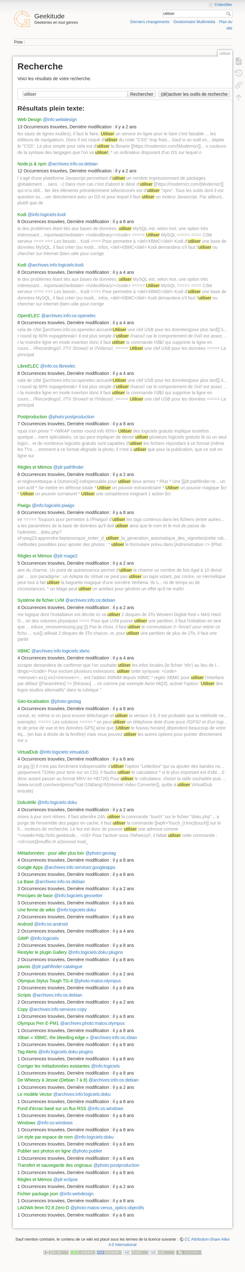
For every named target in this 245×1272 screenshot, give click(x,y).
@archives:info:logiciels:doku (82, 1094)
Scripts (24, 995)
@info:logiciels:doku (57, 802)
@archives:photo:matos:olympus (92, 1023)
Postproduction (32, 416)
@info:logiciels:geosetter (78, 895)
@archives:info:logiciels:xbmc (60, 650)
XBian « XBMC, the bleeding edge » (53, 1037)
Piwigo (23, 505)
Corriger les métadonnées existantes (53, 1066)
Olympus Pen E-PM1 (38, 1023)
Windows (26, 1122)
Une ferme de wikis (36, 909)
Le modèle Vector (34, 1094)
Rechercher (229, 13)
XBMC (23, 650)
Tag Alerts (27, 1051)
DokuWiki (26, 802)
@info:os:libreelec (58, 366)
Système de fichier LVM (40, 600)
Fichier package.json (37, 1193)
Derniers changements (149, 22)
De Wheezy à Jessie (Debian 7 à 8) (52, 1079)
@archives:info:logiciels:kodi (55, 264)
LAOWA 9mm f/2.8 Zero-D (43, 1207)
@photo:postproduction (71, 416)
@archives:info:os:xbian (113, 1037)
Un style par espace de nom (45, 1137)
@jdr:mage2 (65, 555)
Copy (22, 1009)
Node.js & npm (32, 163)
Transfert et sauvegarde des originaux (54, 1165)
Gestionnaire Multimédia (194, 22)
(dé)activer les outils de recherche (194, 94)
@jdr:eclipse (65, 1179)
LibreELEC (28, 366)
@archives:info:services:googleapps (79, 867)
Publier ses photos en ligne (44, 1150)
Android (25, 924)
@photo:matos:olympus (97, 980)
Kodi (21, 214)
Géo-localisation (33, 701)
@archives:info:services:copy (58, 1009)
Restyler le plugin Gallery (42, 952)
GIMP (23, 938)
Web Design (29, 119)
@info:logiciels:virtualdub (64, 752)
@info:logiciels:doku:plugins (95, 952)
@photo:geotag (65, 701)
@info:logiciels (44, 938)
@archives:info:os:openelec (68, 315)
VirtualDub (27, 752)
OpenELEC (28, 315)
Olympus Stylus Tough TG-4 (45, 980)
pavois (23, 966)
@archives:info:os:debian (73, 163)
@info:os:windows (105, 1108)
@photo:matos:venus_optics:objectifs (107, 1207)
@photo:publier (87, 1150)
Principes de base (35, 895)
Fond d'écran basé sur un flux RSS (51, 1108)
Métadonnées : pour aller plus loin (50, 853)
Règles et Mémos (34, 467)
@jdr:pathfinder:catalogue (57, 966)
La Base (25, 881)
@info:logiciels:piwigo (53, 505)
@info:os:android (51, 924)
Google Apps (30, 867)
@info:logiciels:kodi (47, 214)
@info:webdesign (60, 119)
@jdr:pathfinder (68, 467)
